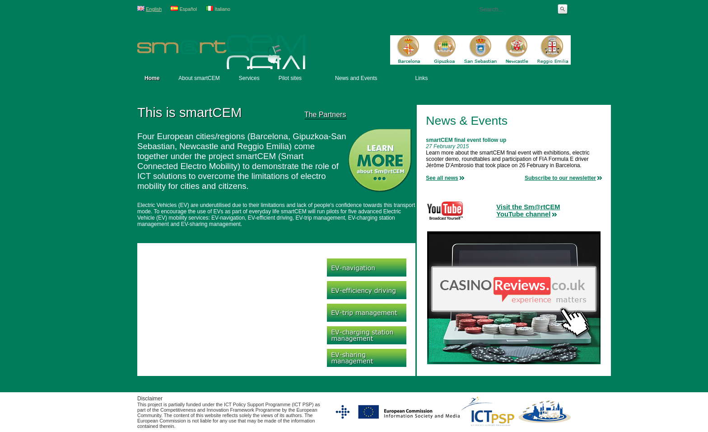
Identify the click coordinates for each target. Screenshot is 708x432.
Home (151, 78)
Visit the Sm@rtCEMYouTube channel (528, 210)
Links (421, 78)
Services (249, 78)
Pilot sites (290, 78)
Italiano (222, 9)
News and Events (356, 78)
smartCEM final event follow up (466, 140)
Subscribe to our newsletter (560, 178)
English (154, 9)
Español (188, 9)
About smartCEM (198, 78)
